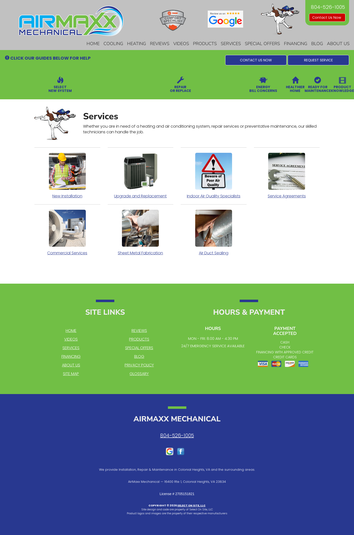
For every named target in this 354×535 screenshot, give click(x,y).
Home (93, 44)
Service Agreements (287, 176)
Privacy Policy (139, 365)
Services (231, 44)
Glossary (139, 374)
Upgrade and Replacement (141, 176)
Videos (181, 44)
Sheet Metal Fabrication (141, 232)
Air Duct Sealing (214, 232)
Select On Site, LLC (191, 505)
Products (205, 44)
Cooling (113, 44)
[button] (256, 60)
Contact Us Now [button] (327, 17)
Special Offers (262, 44)
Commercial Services (67, 232)
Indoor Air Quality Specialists (214, 176)
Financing (295, 44)
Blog (317, 44)
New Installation (67, 176)
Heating (136, 44)
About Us (338, 44)
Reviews (159, 44)
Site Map (71, 374)
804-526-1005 (177, 435)
